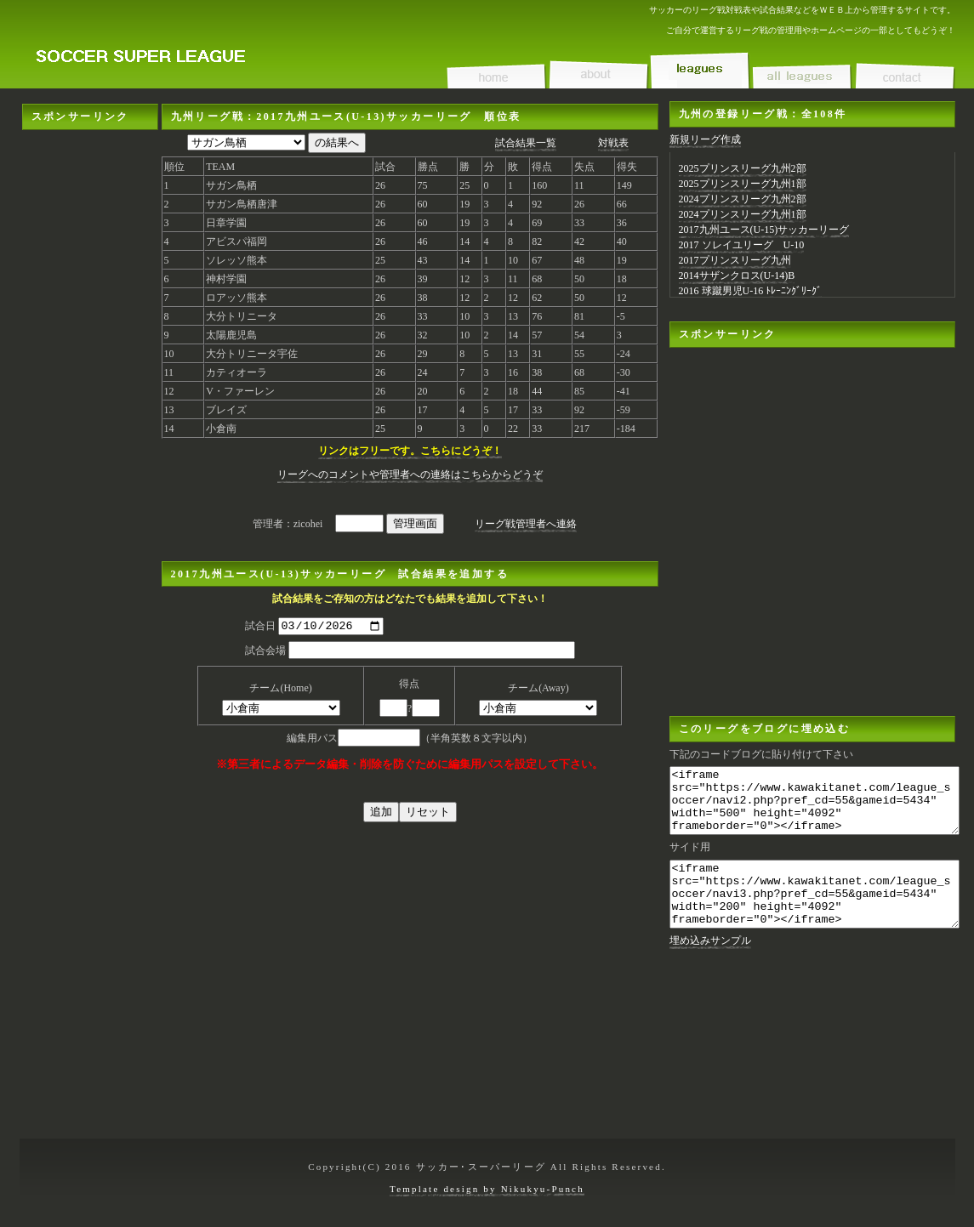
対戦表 (613, 143)
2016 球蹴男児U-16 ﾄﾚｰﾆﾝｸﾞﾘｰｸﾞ (751, 291)
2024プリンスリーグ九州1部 (742, 214)
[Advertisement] (90, 183)
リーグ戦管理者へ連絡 (526, 524)
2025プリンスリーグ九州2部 (742, 168)
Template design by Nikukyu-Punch (487, 1189)
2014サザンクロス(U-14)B (737, 275)
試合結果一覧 (525, 143)
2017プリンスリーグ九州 (735, 260)
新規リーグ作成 (705, 139)
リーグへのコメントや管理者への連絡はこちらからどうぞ (410, 474)
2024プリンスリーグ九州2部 (742, 199)
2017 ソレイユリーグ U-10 (742, 245)
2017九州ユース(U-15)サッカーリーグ (764, 230)
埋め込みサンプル (710, 966)
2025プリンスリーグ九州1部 (742, 184)
